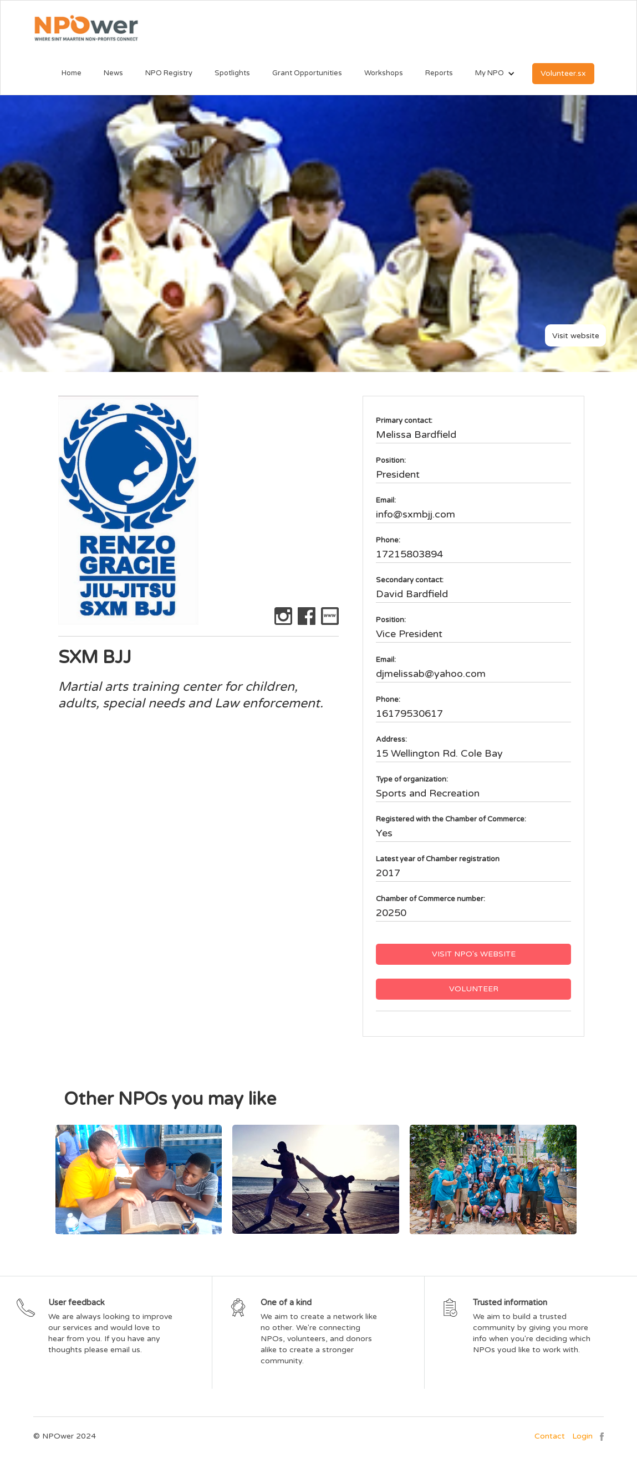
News (113, 73)
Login (582, 1436)
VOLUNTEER (473, 989)
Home (71, 73)
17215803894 (409, 554)
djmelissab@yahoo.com (431, 673)
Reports (439, 73)
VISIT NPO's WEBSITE (474, 954)
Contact (549, 1436)
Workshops (383, 73)
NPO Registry (168, 73)
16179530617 (409, 713)
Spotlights (232, 73)
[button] (489, 74)
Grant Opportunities (307, 73)
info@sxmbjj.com (415, 514)
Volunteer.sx (563, 73)
